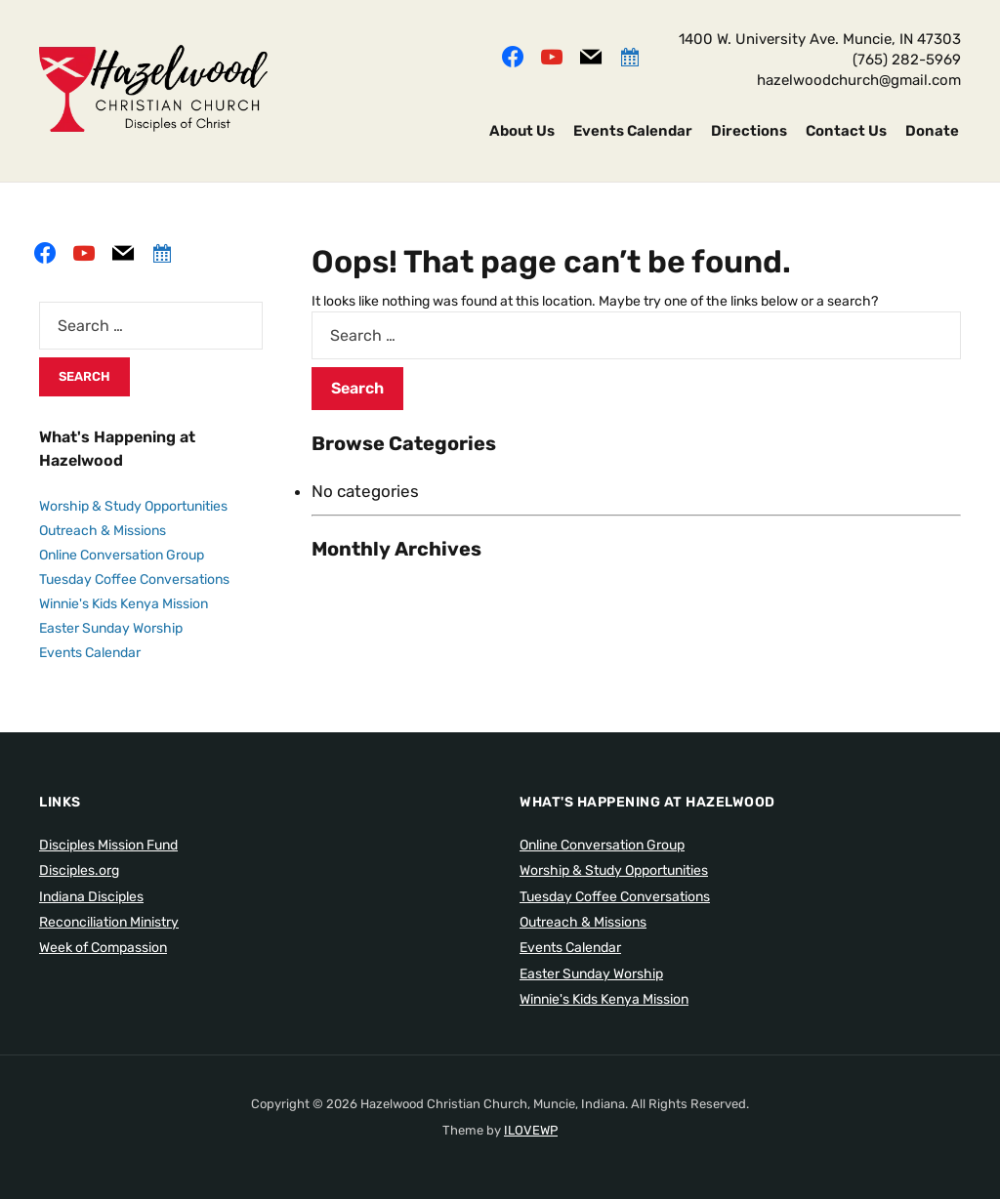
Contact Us (846, 131)
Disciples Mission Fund (108, 845)
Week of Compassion (103, 947)
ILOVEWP (531, 1130)
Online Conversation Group (121, 555)
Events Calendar (632, 131)
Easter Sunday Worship (111, 628)
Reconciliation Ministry (109, 922)
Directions (749, 131)
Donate (932, 131)
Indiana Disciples (91, 897)
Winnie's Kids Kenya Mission (123, 604)
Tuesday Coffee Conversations (134, 579)
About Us (522, 131)
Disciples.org (79, 870)
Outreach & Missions (102, 530)
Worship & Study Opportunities (133, 506)
